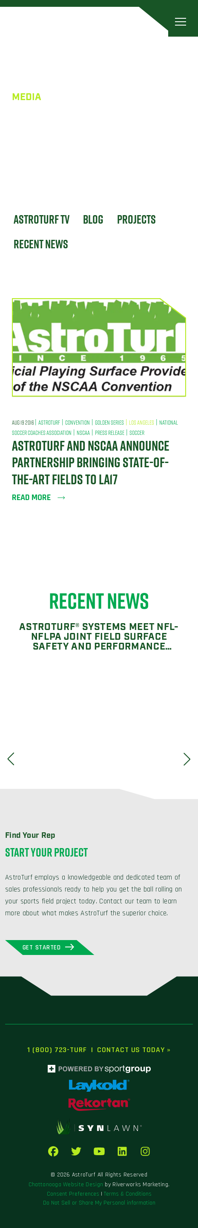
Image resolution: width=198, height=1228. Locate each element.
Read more (38, 497)
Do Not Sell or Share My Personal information (99, 1203)
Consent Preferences (73, 1194)
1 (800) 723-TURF (56, 1050)
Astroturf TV (41, 219)
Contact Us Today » (133, 1050)
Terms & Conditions (128, 1194)
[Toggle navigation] (180, 21)
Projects (136, 219)
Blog (93, 219)
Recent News (41, 244)
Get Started (42, 947)
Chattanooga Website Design (66, 1184)
